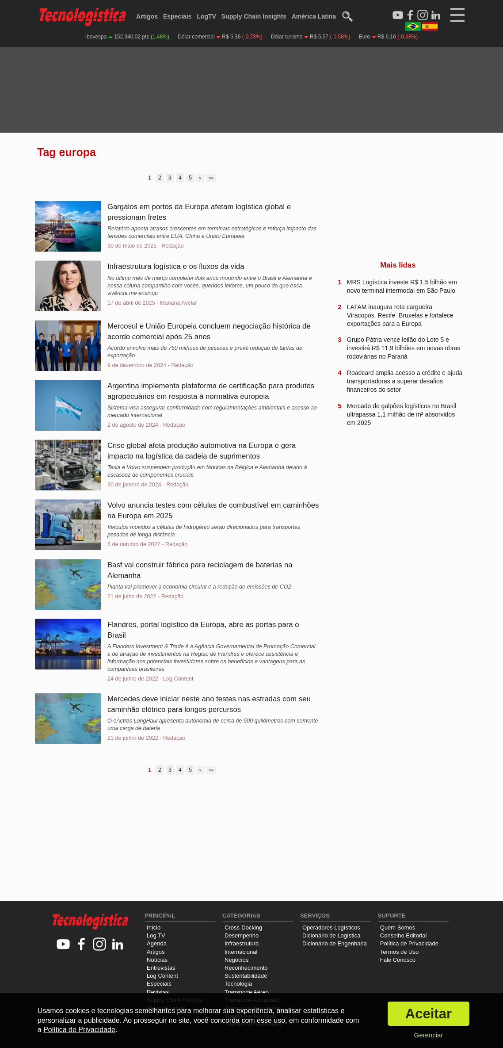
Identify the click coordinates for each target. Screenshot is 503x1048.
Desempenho (242, 935)
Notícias (157, 959)
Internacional (241, 952)
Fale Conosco (397, 959)
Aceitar (428, 1013)
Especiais (177, 16)
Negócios (236, 959)
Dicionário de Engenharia (334, 943)
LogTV (206, 16)
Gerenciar (428, 1035)
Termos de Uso (399, 952)
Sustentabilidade (246, 975)
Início (153, 927)
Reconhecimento (246, 967)
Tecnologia (238, 983)
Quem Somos (397, 927)
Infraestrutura (242, 943)
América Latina (314, 16)
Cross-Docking (243, 927)
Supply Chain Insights (253, 16)
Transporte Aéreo (247, 992)
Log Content (162, 975)
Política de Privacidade (409, 943)
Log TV (156, 935)
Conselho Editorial (403, 935)
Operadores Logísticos (331, 927)
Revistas (158, 992)
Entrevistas (161, 967)
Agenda (157, 943)
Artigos (147, 16)
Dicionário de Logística (331, 935)
